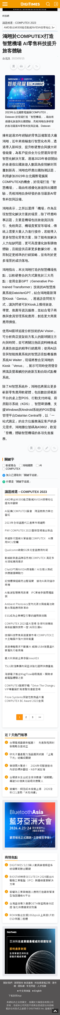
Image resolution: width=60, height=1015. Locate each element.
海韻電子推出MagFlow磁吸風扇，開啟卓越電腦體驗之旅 (29, 676)
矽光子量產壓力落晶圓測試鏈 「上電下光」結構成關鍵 (31, 756)
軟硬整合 (11, 465)
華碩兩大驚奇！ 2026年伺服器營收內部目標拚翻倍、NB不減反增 (31, 767)
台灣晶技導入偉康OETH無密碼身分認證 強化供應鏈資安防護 (32, 905)
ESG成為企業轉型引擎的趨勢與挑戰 (26, 615)
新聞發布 (18, 982)
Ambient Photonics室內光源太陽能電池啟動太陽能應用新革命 (30, 606)
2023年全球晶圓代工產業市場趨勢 (25, 523)
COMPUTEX (13, 469)
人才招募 (41, 986)
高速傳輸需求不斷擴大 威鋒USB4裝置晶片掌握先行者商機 (30, 648)
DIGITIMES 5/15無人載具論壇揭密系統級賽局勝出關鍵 (31, 867)
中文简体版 (24, 991)
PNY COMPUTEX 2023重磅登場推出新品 (29, 530)
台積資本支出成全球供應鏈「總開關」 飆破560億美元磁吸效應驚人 (32, 779)
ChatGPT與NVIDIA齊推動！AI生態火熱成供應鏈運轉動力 (29, 571)
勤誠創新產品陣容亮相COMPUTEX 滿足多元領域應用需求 (29, 559)
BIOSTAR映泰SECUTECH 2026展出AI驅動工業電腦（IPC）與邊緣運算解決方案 (32, 880)
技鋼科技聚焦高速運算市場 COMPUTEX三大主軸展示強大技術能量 (29, 637)
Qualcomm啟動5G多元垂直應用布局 (26, 550)
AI (40, 465)
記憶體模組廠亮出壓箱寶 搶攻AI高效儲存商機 (30, 582)
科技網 (5, 16)
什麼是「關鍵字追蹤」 (19, 481)
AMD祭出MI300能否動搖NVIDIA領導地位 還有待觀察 (29, 501)
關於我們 (7, 982)
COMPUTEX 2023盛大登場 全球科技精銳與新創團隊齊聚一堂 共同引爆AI (29, 625)
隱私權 (21, 986)
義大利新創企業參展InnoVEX (22, 658)
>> (40, 717)
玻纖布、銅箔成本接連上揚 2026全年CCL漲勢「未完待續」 (31, 790)
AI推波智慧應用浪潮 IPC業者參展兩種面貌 (29, 594)
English (38, 991)
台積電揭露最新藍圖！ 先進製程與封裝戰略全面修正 (32, 744)
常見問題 (30, 986)
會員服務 (28, 982)
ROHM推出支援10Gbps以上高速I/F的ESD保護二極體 (32, 917)
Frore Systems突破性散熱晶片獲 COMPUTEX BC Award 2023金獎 (24, 699)
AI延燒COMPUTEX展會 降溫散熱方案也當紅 (29, 513)
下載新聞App (14, 995)
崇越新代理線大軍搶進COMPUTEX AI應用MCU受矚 (29, 540)
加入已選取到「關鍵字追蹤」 (22, 475)
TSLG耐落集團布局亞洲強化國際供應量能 (29, 666)
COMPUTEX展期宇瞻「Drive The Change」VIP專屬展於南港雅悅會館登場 (30, 687)
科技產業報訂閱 (42, 982)
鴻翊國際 (28, 465)
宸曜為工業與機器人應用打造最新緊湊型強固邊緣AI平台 (32, 893)
